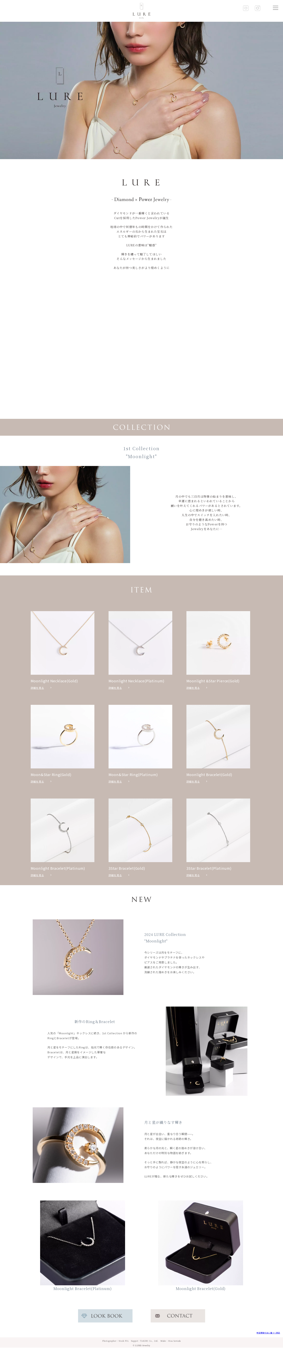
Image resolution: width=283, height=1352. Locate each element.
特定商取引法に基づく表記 (268, 1332)
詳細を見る (37, 688)
